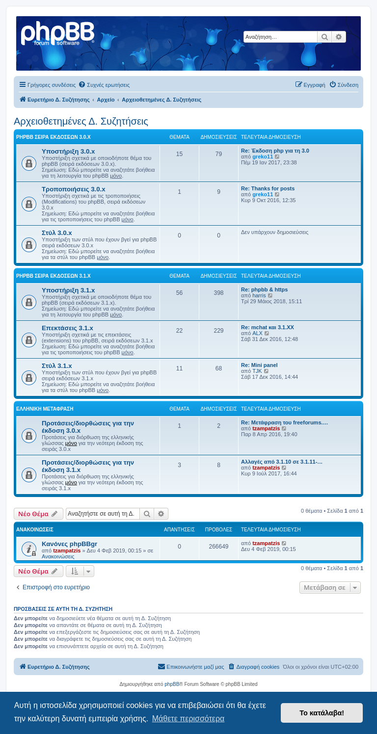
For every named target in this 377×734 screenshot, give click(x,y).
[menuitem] (104, 85)
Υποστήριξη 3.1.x (68, 290)
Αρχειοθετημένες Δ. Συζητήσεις (81, 121)
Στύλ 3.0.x (57, 232)
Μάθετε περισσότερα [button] (188, 718)
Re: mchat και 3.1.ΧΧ (267, 327)
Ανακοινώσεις (58, 556)
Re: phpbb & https (264, 289)
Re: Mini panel (259, 365)
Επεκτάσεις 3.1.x (67, 328)
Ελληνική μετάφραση (44, 409)
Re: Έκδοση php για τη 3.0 (275, 151)
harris (259, 295)
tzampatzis (266, 428)
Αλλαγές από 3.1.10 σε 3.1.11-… (282, 462)
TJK (257, 371)
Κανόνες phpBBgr (69, 544)
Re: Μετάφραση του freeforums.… (284, 422)
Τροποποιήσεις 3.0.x (74, 189)
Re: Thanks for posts (268, 188)
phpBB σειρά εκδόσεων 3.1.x (53, 276)
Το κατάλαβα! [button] (321, 713)
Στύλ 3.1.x (57, 365)
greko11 (262, 156)
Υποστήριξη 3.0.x (68, 151)
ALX (257, 333)
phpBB (171, 684)
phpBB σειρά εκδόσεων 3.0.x (53, 137)
